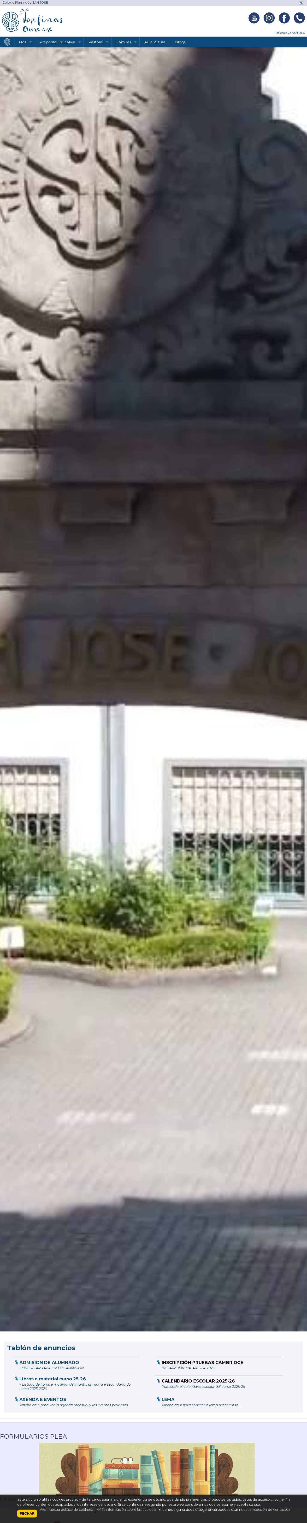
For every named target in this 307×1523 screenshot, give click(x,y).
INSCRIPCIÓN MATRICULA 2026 (188, 1368)
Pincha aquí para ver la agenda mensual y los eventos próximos (73, 1405)
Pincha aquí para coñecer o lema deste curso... (201, 1405)
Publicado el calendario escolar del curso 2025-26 (203, 1386)
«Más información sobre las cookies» (126, 1509)
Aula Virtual (154, 42)
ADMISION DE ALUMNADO (49, 1362)
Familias (124, 43)
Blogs (180, 42)
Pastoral (96, 43)
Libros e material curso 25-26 (52, 1379)
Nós (23, 43)
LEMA (168, 1399)
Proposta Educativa (58, 43)
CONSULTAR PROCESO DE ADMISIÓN (51, 1368)
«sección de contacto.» (272, 1509)
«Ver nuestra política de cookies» (66, 1509)
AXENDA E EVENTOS (42, 1399)
